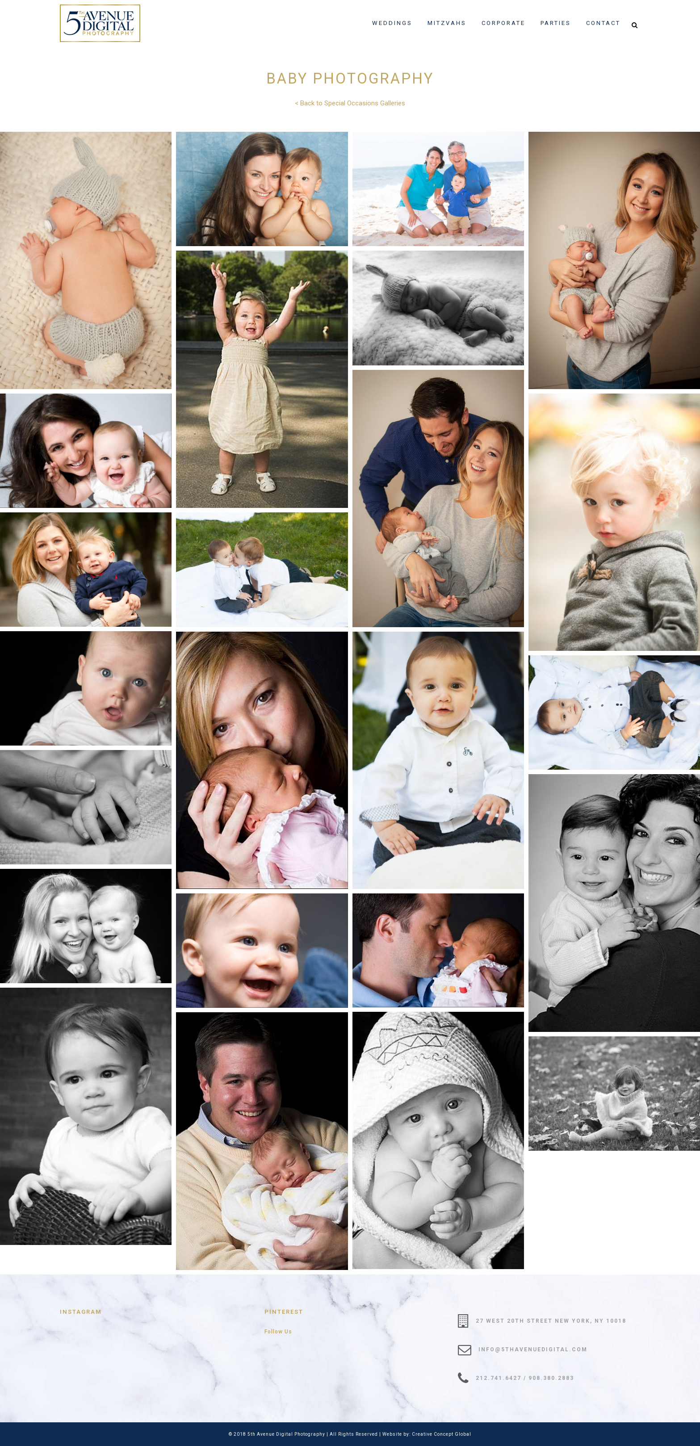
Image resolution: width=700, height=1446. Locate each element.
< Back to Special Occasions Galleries (350, 103)
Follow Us (278, 1332)
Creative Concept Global (441, 1434)
